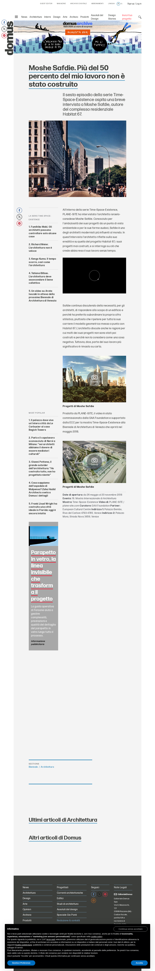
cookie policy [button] (96, 936)
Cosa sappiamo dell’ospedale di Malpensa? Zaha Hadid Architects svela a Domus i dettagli (42, 489)
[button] (130, 928)
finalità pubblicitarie (23, 945)
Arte (65, 17)
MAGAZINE (61, 4)
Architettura (36, 17)
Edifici (60, 898)
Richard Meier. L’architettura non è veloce (40, 247)
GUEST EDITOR (46, 4)
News (24, 17)
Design (57, 17)
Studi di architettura (67, 904)
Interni (47, 17)
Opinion (27, 909)
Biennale (33, 767)
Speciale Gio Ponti (67, 915)
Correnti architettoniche (70, 893)
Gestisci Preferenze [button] (21, 963)
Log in (138, 3)
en (121, 4)
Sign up (130, 3)
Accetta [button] (139, 963)
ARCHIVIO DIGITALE (78, 4)
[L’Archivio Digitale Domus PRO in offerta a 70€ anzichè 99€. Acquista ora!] (77, 36)
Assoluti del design (67, 909)
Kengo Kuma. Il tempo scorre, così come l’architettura (42, 262)
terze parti (50, 939)
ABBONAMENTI (97, 4)
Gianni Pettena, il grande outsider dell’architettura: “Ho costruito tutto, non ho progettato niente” (42, 468)
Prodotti (84, 17)
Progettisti (62, 887)
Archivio (74, 17)
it (118, 4)
